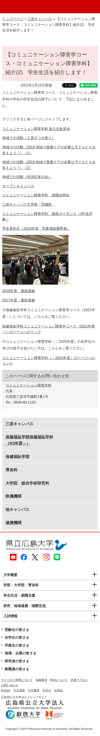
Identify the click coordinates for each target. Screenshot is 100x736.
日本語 (58, 690)
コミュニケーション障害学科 (28, 385)
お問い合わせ (9, 685)
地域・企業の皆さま (20, 653)
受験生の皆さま (17, 630)
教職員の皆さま (17, 669)
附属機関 (13, 496)
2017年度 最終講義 (18, 300)
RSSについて (59, 680)
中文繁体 (33, 690)
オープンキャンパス (18, 186)
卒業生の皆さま (17, 645)
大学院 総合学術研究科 (27, 483)
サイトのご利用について (17, 680)
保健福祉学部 (17, 456)
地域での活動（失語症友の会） (27, 177)
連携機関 (13, 523)
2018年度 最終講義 (18, 291)
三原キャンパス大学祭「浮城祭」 (28, 204)
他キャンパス (17, 509)
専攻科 (11, 470)
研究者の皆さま (17, 661)
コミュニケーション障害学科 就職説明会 (35, 195)
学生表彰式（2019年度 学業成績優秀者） (36, 228)
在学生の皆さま (17, 637)
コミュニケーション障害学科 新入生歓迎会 (36, 129)
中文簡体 (19, 690)
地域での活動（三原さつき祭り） (28, 138)
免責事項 (41, 680)
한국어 (46, 690)
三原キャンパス (39, 19)
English (6, 690)
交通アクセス (79, 680)
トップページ (12, 19)
